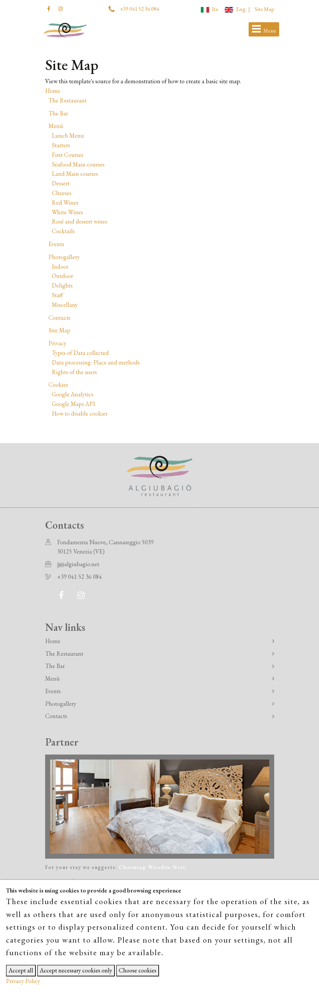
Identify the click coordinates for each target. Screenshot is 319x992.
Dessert (61, 183)
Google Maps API (73, 404)
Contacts (59, 317)
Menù (55, 126)
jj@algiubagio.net (78, 564)
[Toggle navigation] (264, 29)
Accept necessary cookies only (76, 970)
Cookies (58, 384)
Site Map (264, 9)
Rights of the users (74, 372)
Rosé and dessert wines (79, 221)
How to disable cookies (80, 413)
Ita (209, 9)
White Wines (67, 212)
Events (56, 244)
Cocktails (63, 231)
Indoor (60, 266)
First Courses (67, 155)
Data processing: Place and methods (96, 362)
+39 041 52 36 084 (139, 8)
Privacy (57, 343)
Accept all (21, 970)
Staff (57, 295)
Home (52, 91)
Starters (61, 145)
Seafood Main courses (78, 164)
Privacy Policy (23, 981)
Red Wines (65, 202)
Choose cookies (137, 970)
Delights (62, 285)
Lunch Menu (68, 135)
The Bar (58, 113)
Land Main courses (75, 173)
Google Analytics (72, 394)
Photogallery (64, 257)
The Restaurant (67, 100)
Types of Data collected (80, 353)
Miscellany (65, 304)
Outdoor (62, 276)
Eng (235, 9)
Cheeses (61, 193)
